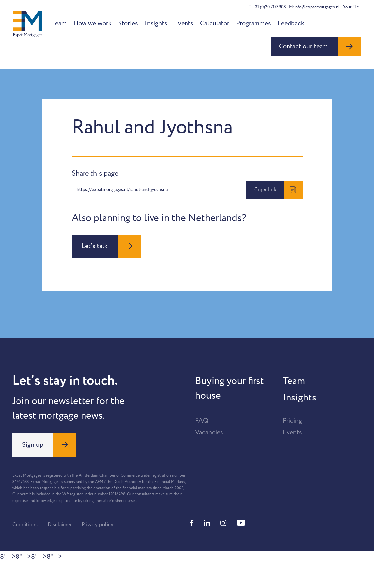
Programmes (253, 23)
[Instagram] (223, 523)
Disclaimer (60, 524)
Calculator (214, 23)
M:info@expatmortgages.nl (314, 7)
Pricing (292, 420)
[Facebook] (192, 523)
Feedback (291, 23)
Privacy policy (97, 524)
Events (183, 23)
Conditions (25, 524)
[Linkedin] (207, 523)
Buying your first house (229, 388)
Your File (351, 7)
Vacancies (209, 432)
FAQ (201, 420)
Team (59, 23)
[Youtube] (241, 523)
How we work (92, 23)
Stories (128, 23)
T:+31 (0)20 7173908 (267, 7)
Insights (156, 23)
